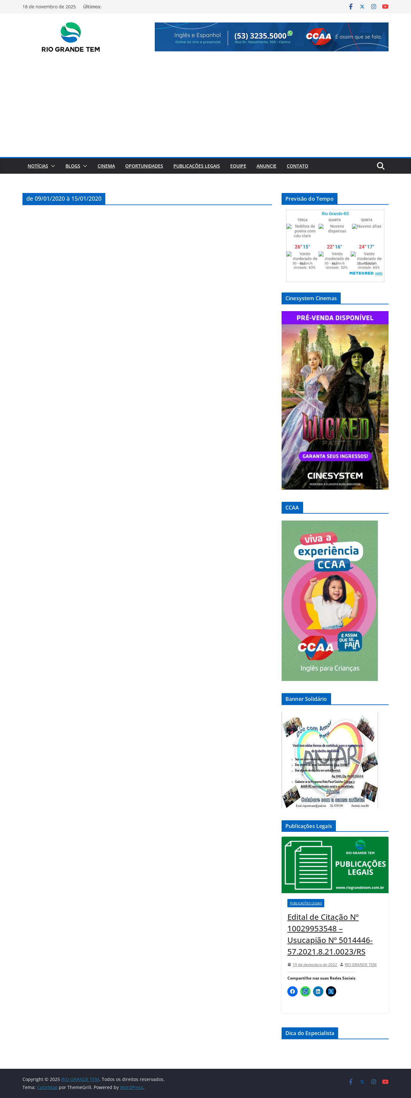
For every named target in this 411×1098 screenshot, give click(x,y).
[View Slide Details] (272, 36)
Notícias (38, 166)
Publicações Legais (196, 166)
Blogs (73, 166)
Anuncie (266, 166)
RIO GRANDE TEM (361, 964)
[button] (51, 165)
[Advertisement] (205, 109)
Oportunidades (144, 166)
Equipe (238, 166)
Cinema (106, 166)
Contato (297, 166)
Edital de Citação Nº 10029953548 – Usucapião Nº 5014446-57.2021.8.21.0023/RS (330, 934)
